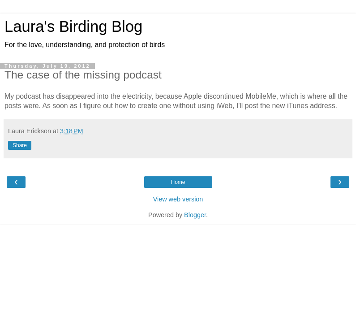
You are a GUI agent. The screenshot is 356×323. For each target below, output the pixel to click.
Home (178, 182)
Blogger (195, 214)
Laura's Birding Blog (73, 26)
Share (20, 145)
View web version (178, 199)
